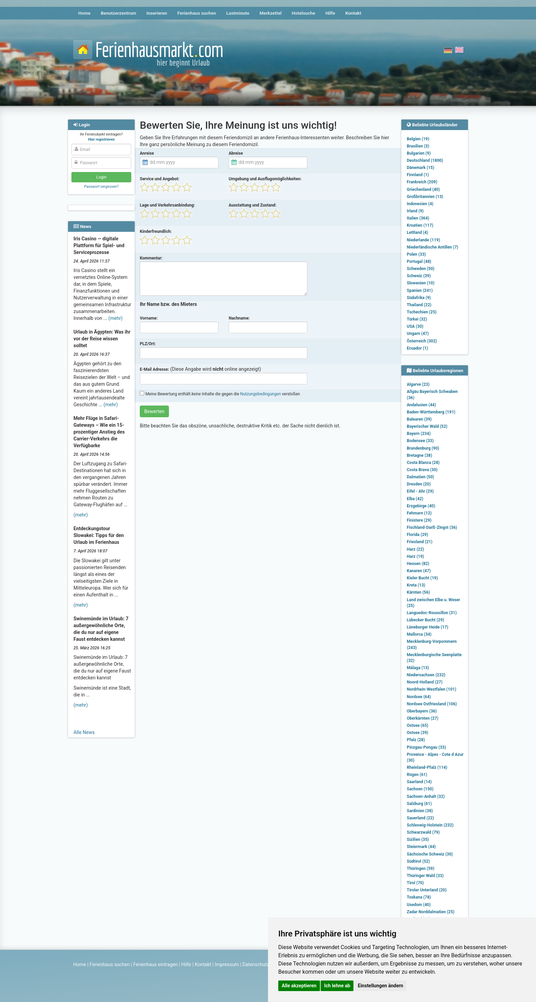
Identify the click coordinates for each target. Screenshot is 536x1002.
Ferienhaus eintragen (155, 964)
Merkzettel (270, 13)
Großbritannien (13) (425, 196)
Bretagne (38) (419, 455)
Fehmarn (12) (419, 513)
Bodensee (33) (420, 440)
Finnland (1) (418, 174)
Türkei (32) (417, 319)
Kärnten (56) (418, 592)
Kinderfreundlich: (156, 231)
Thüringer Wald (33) (425, 875)
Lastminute (237, 13)
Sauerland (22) (420, 818)
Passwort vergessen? (101, 186)
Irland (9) (415, 211)
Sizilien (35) (418, 839)
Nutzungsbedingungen (260, 394)
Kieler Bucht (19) (422, 578)
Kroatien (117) (420, 225)
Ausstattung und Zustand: (253, 205)
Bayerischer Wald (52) (427, 426)
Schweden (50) (420, 268)
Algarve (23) (418, 384)
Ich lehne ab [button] (337, 985)
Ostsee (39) (417, 732)
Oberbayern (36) (422, 711)
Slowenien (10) (420, 283)
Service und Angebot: (159, 179)
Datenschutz (255, 964)
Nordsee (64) (419, 696)
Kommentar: (151, 258)
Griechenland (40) (423, 189)
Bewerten (154, 411)
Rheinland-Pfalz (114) (427, 767)
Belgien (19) (418, 139)
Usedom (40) (419, 904)
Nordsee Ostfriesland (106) (432, 704)
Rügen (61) (417, 774)
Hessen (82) (418, 563)
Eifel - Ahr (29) (420, 491)
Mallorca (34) (419, 634)
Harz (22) (415, 549)
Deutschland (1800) (425, 160)
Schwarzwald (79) (423, 832)
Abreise (236, 153)
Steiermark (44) (421, 846)
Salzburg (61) (419, 803)
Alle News (84, 732)
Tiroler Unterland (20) (426, 890)
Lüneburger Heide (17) (427, 627)
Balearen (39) (419, 419)
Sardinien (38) (420, 810)
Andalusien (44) (421, 405)
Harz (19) (415, 556)
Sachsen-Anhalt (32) (426, 796)
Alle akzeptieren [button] (299, 985)
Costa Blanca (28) (423, 462)
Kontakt (353, 13)
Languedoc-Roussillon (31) (432, 612)
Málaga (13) (418, 667)
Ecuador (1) (417, 348)
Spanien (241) (420, 290)
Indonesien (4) (420, 203)
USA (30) (415, 326)
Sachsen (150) (420, 789)
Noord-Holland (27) (424, 682)
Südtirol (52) (418, 861)
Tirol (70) (415, 882)
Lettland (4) (417, 232)
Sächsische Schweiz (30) (430, 854)
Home (84, 13)
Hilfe (330, 13)
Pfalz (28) (416, 739)
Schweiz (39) (419, 275)
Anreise (147, 153)
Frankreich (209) (422, 182)
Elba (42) (415, 498)
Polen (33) (416, 254)
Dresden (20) (419, 484)
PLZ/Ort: (148, 343)
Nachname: (239, 318)
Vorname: (149, 318)
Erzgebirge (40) (421, 506)
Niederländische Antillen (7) (432, 247)
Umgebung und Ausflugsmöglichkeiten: (265, 179)
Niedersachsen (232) (426, 675)
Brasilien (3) (418, 146)
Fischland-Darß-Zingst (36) (432, 527)
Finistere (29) (419, 520)
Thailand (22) (419, 304)
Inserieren (156, 13)
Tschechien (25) (422, 312)
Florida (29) (417, 534)
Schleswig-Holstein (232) (430, 825)
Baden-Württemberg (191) (431, 412)
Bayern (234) (419, 433)
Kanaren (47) (419, 570)
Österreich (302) (422, 341)
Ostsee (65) (417, 725)
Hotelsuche (303, 13)
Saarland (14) (419, 781)
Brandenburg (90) (423, 448)
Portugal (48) (419, 261)
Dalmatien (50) (420, 477)
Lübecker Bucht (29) (425, 620)
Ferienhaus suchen (196, 13)
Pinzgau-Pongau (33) (426, 747)
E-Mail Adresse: (154, 369)
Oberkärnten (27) (422, 718)
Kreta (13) (416, 585)
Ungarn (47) (418, 333)
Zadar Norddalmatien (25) (430, 911)
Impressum (227, 964)
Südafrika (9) (419, 297)
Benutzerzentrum (118, 13)
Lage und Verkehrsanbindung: (167, 205)
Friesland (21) (419, 541)
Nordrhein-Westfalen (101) (431, 689)
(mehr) (115, 318)
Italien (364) (418, 218)
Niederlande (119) (423, 240)
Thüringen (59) (420, 868)
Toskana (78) (419, 897)
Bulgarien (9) (419, 153)
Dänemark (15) (420, 167)
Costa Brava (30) (422, 469)
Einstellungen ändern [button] (380, 985)
